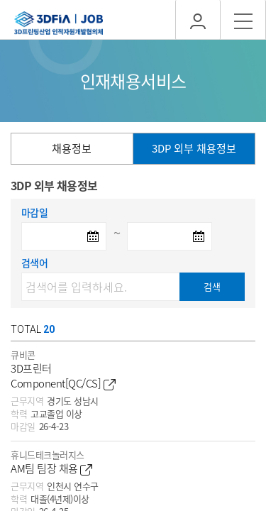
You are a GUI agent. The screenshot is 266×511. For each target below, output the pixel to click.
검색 (212, 286)
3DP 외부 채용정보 (194, 148)
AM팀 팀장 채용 (51, 468)
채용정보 (72, 148)
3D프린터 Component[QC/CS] (63, 376)
